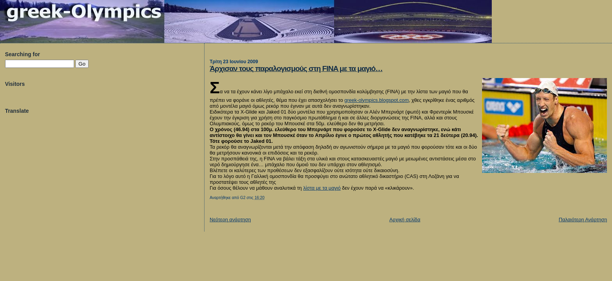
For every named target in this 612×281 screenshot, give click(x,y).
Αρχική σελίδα (404, 219)
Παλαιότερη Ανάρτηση (583, 219)
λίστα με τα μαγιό (322, 188)
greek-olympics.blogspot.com (376, 100)
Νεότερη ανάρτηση (230, 219)
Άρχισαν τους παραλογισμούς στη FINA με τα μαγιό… (296, 68)
